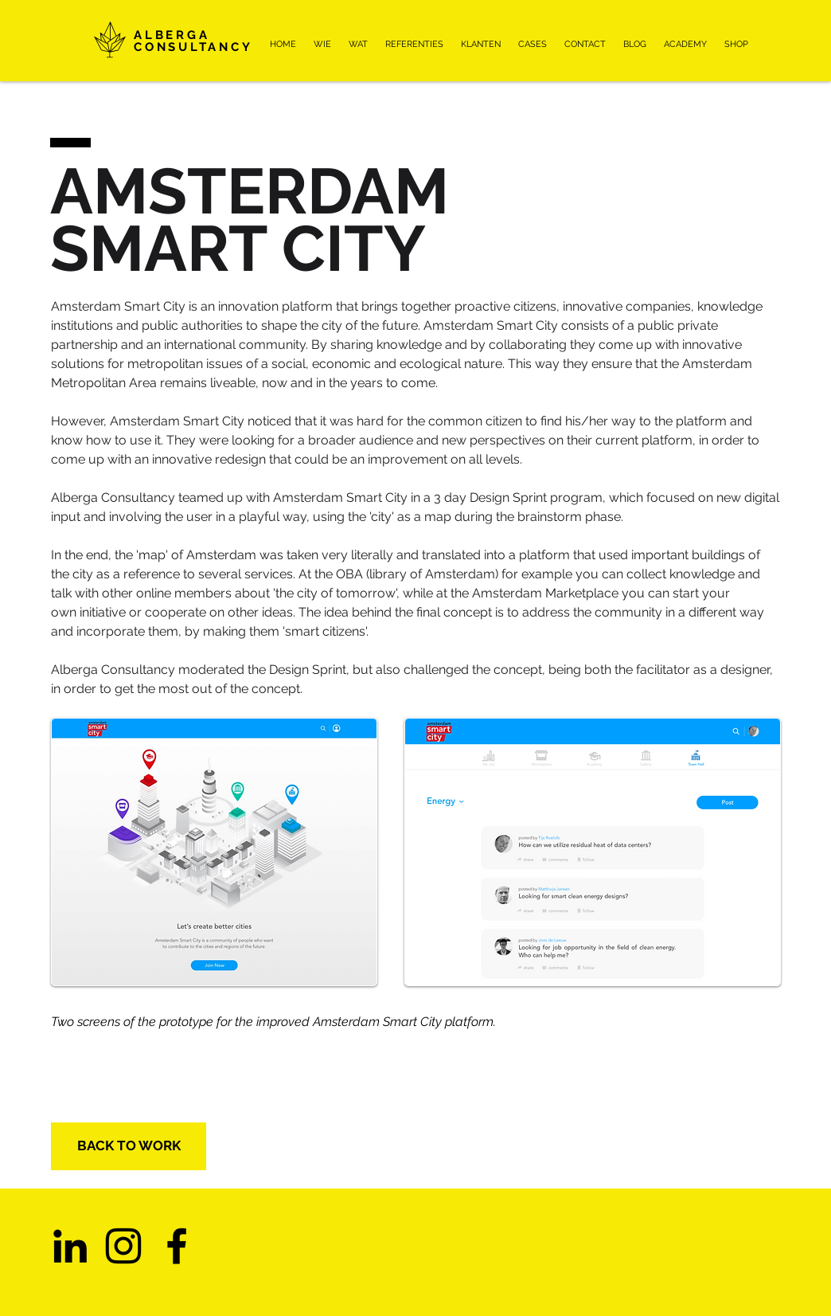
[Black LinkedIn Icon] (70, 1246)
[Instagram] (123, 1246)
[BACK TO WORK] (128, 1146)
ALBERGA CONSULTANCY (193, 41)
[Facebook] (177, 1246)
